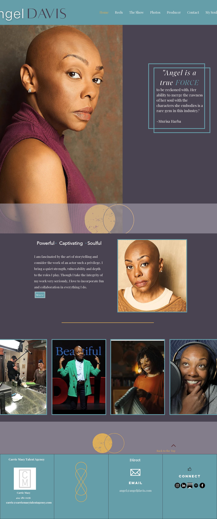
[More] (40, 295)
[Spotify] (196, 485)
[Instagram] (177, 485)
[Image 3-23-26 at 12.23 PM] (190, 485)
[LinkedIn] (183, 485)
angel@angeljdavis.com (135, 490)
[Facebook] (202, 485)
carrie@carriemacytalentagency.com (29, 502)
